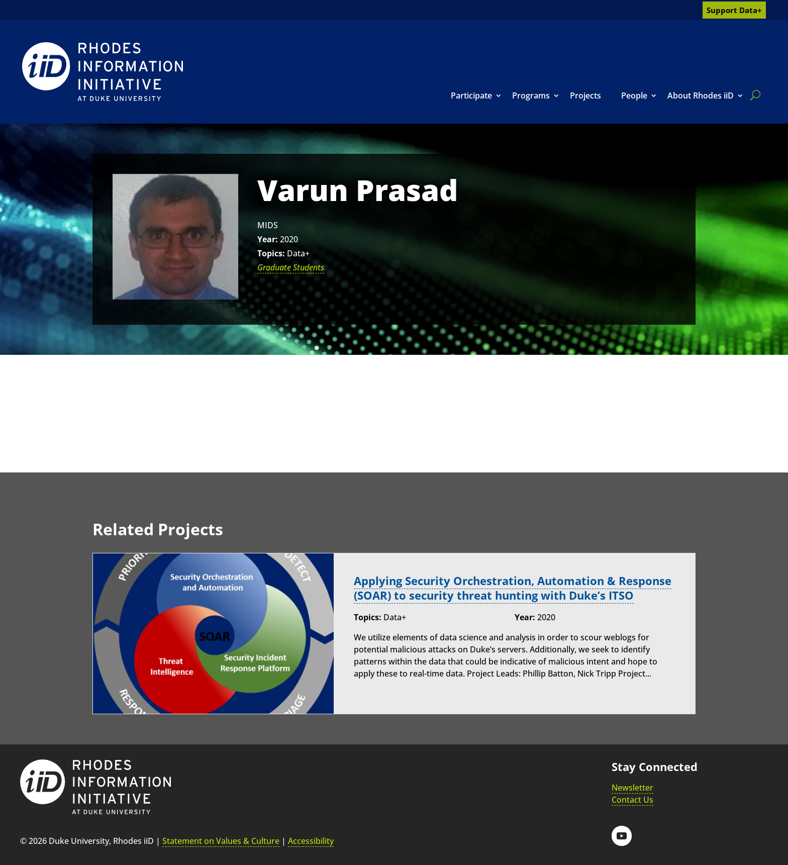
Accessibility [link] (311, 840)
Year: (267, 239)
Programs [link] (531, 95)
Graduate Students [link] (290, 267)
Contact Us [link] (632, 799)
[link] (102, 71)
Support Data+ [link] (734, 10)
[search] (753, 95)
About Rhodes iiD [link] (700, 95)
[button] (622, 836)
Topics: (271, 253)
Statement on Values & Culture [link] (220, 840)
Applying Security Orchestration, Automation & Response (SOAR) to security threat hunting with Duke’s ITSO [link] (512, 588)
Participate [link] (471, 95)
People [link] (634, 95)
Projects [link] (585, 95)
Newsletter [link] (632, 787)
